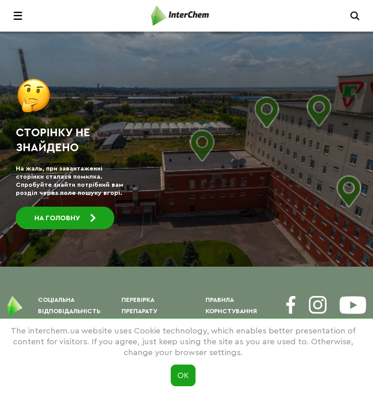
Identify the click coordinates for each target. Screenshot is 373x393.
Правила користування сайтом (231, 311)
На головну (65, 218)
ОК (183, 375)
